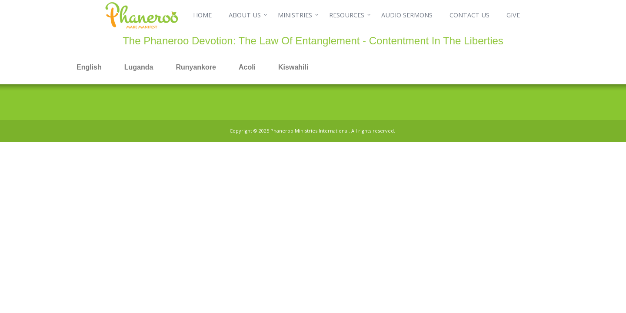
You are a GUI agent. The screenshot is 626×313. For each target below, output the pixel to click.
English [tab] (89, 67)
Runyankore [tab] (196, 67)
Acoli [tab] (247, 67)
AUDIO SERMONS (407, 15)
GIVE (513, 15)
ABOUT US (245, 15)
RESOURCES (346, 15)
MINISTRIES (295, 15)
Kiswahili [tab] (293, 67)
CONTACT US (469, 15)
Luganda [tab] (138, 67)
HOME (202, 15)
